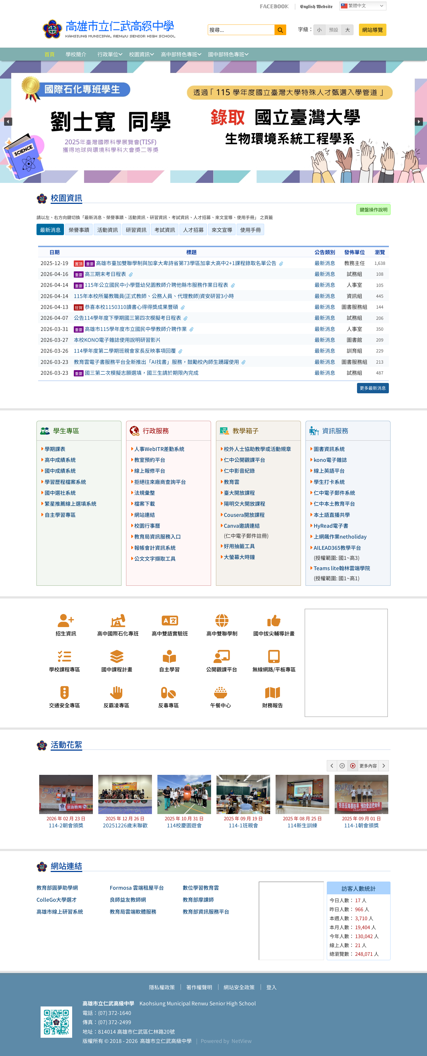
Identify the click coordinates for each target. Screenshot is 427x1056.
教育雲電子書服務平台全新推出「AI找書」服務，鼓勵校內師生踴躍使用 (160, 362)
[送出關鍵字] (280, 29)
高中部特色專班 (179, 54)
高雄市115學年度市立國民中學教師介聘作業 (134, 329)
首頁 (49, 54)
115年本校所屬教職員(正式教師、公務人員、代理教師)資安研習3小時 (154, 296)
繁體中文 (353, 6)
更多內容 (368, 765)
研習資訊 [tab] (136, 230)
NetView (241, 1041)
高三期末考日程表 (103, 274)
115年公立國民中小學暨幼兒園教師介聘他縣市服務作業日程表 (154, 284)
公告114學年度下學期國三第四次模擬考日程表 (131, 317)
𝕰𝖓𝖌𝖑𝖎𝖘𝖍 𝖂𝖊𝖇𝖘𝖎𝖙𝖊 (316, 6)
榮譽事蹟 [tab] (79, 230)
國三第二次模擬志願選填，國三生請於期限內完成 (136, 372)
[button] (8, 122)
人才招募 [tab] (193, 230)
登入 (271, 987)
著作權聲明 (199, 987)
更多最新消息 (373, 388)
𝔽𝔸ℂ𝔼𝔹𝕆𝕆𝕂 (274, 6)
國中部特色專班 (226, 54)
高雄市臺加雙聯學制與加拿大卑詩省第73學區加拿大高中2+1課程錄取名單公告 (178, 263)
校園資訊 (139, 54)
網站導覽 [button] (372, 29)
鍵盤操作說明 (374, 209)
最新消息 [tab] (50, 230)
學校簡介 (76, 54)
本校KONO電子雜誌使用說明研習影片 (117, 339)
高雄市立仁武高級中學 (165, 1041)
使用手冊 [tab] (250, 230)
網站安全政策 (239, 987)
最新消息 (325, 263)
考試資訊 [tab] (164, 230)
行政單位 (107, 54)
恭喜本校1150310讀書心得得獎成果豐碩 (129, 307)
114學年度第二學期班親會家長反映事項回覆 (128, 350)
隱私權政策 (162, 987)
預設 (333, 29)
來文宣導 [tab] (222, 230)
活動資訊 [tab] (107, 230)
